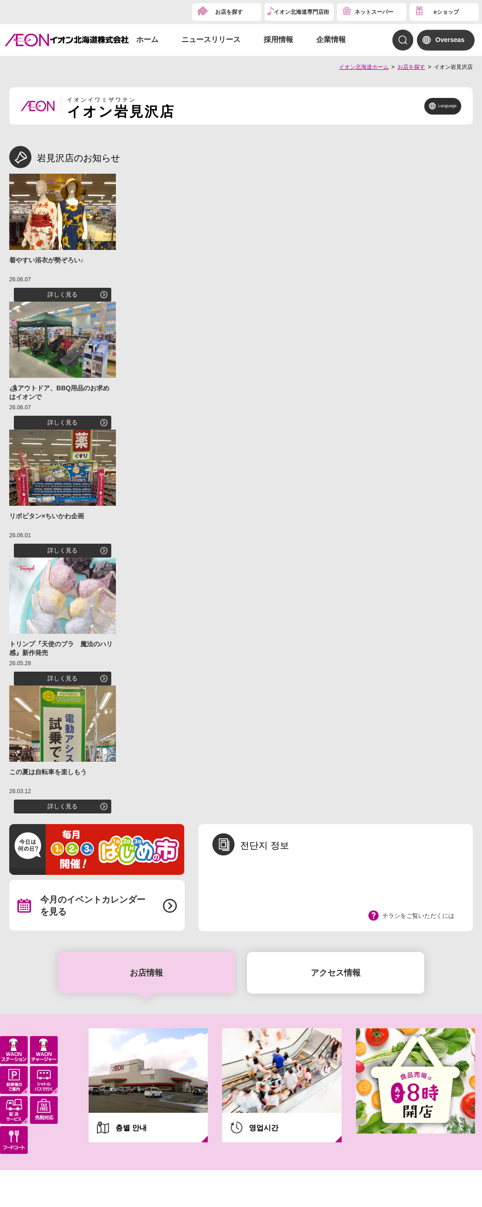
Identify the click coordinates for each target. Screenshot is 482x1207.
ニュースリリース (211, 39)
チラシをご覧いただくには (418, 915)
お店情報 (146, 972)
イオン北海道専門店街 (301, 12)
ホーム (147, 39)
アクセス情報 (336, 972)
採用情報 (278, 39)
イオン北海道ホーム (364, 67)
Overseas (449, 39)
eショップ (446, 12)
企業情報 (331, 39)
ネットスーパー (374, 12)
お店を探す (229, 12)
